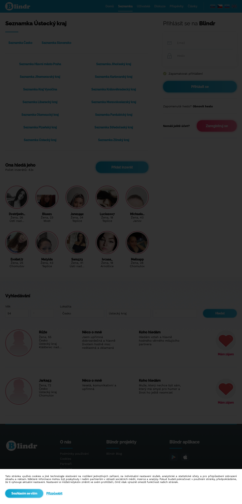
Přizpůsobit (54, 493)
